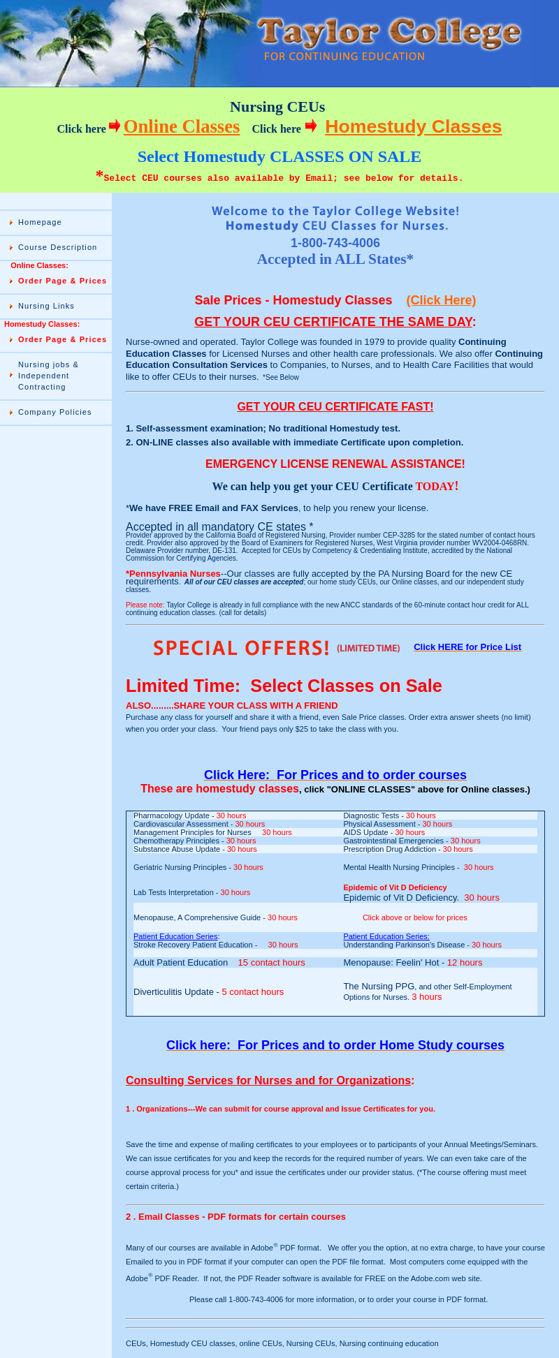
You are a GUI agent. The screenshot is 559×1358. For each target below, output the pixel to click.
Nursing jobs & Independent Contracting (48, 375)
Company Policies (55, 412)
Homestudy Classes (413, 126)
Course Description (57, 247)
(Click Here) (442, 300)
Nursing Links (46, 306)
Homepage (40, 222)
